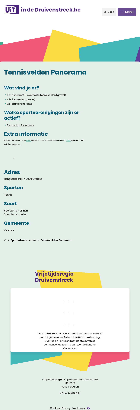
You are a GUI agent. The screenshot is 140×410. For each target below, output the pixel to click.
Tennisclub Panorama (20, 125)
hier (28, 140)
